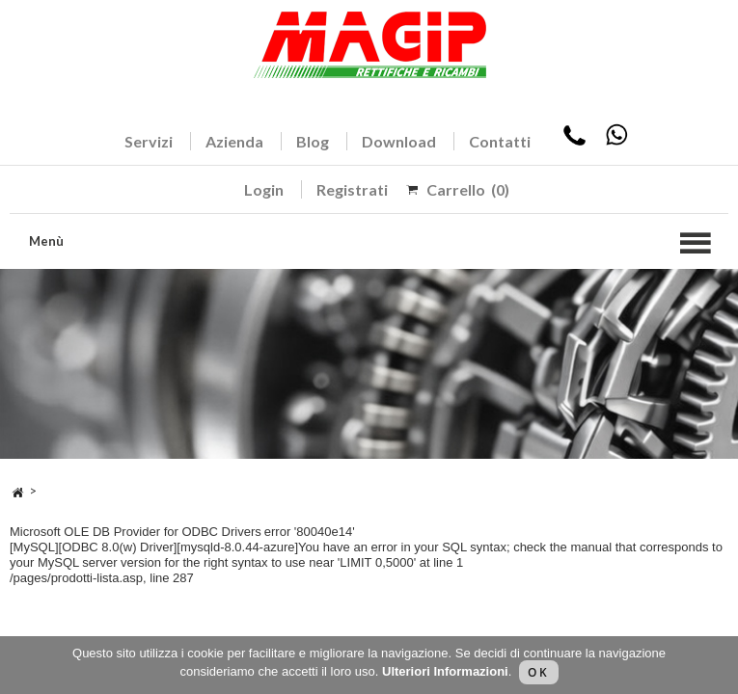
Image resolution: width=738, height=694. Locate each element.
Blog (312, 141)
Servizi (148, 141)
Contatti (500, 141)
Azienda (234, 141)
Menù (46, 241)
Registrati (352, 189)
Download (399, 141)
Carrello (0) (467, 189)
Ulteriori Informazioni (445, 671)
